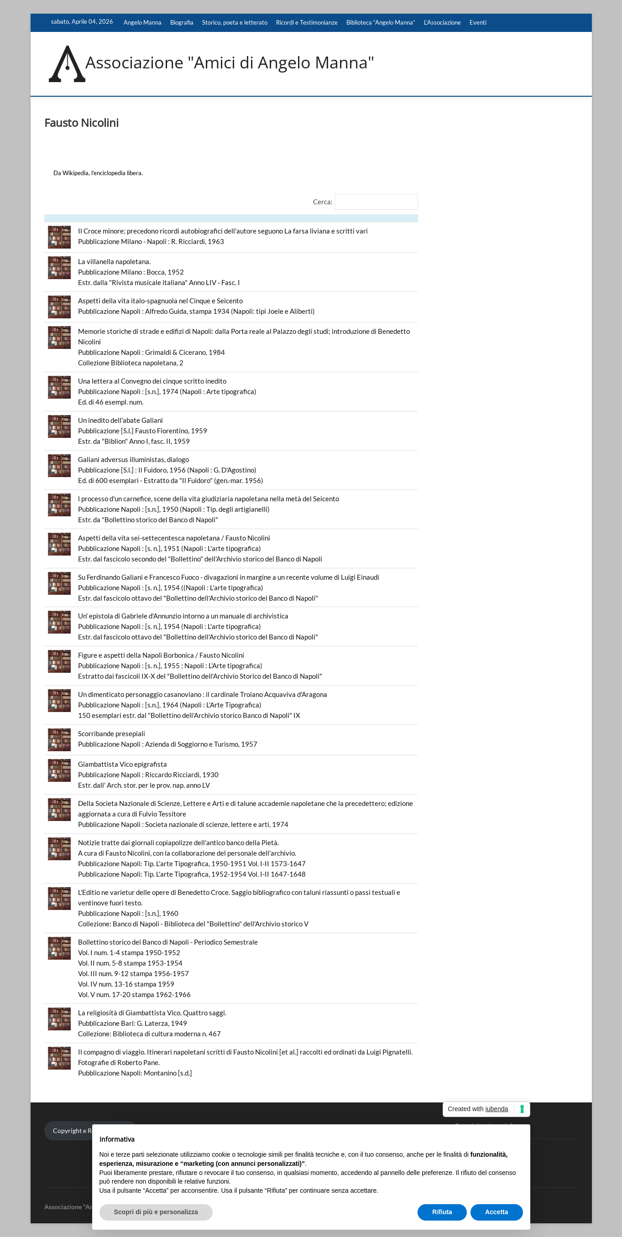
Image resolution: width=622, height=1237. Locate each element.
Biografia (181, 22)
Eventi (478, 22)
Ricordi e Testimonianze (307, 22)
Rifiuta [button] (442, 1212)
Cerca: (323, 202)
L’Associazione (442, 22)
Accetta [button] (496, 1212)
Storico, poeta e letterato (234, 22)
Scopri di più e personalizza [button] (156, 1212)
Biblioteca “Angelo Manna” (380, 22)
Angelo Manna (143, 22)
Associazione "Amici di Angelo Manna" (229, 62)
